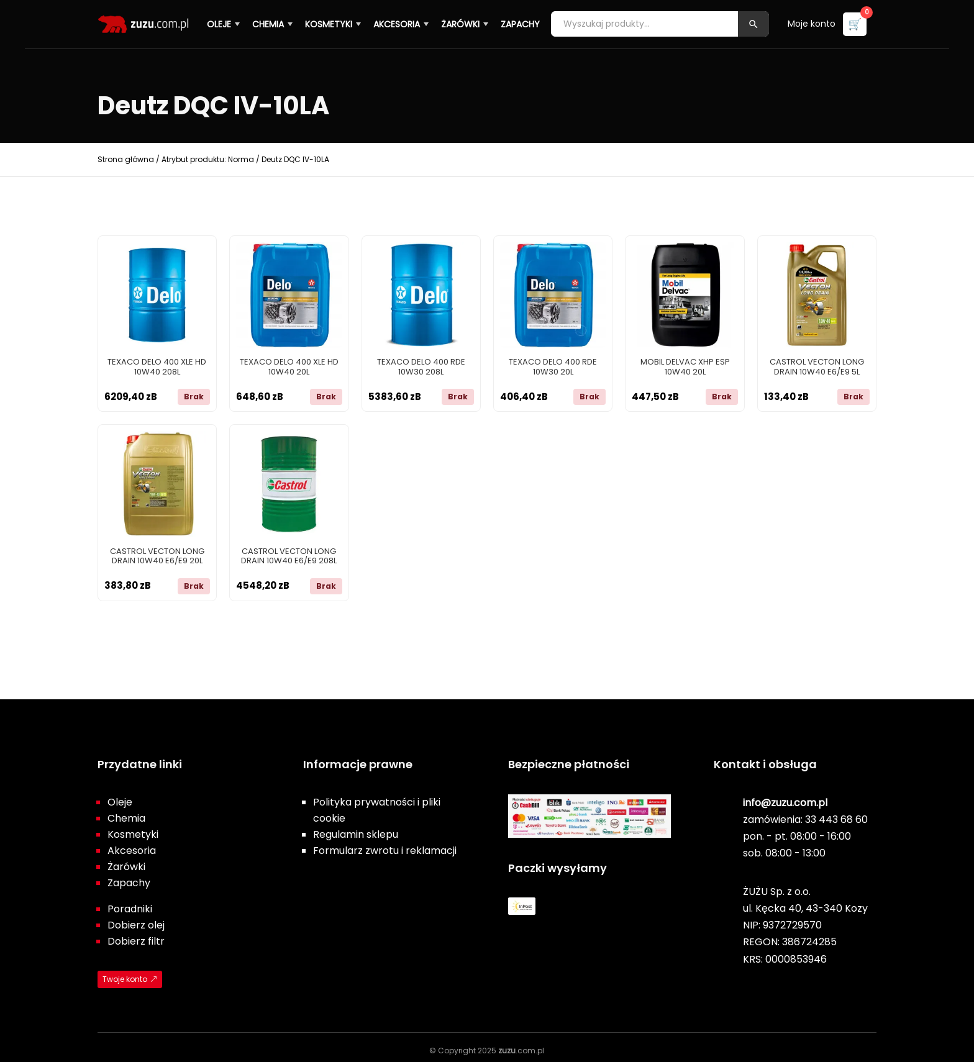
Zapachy (521, 23)
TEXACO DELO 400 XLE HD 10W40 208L (156, 366)
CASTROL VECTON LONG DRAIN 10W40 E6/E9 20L (157, 556)
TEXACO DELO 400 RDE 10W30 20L (553, 366)
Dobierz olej (136, 925)
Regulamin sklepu (355, 834)
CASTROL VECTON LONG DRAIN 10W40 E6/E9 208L (289, 556)
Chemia (269, 23)
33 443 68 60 (836, 819)
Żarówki (461, 23)
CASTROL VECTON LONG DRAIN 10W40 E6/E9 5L (817, 366)
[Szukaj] (754, 24)
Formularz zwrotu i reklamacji (385, 850)
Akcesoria (398, 23)
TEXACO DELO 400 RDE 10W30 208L (421, 366)
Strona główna (126, 159)
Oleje (220, 23)
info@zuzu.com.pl (785, 803)
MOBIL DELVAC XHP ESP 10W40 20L (685, 366)
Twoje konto (124, 979)
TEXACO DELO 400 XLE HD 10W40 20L (289, 366)
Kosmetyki (329, 23)
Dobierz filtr (136, 941)
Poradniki (129, 909)
